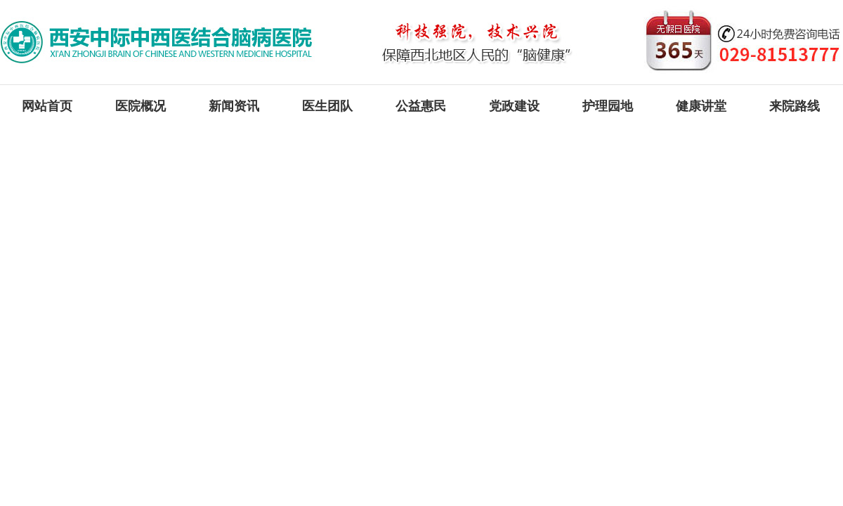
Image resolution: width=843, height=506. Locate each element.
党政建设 (514, 106)
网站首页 (47, 106)
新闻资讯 (234, 106)
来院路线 (794, 106)
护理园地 (607, 106)
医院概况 (140, 106)
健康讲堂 (701, 106)
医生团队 (327, 106)
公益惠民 (421, 106)
